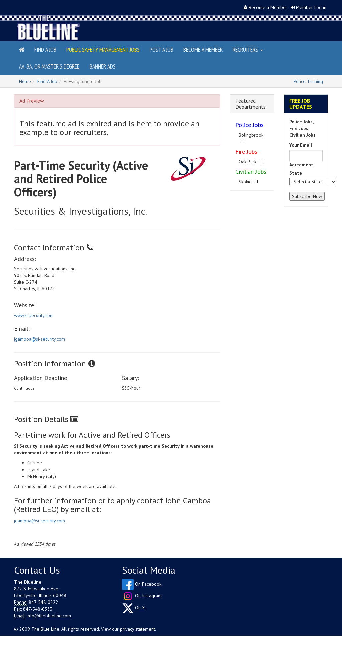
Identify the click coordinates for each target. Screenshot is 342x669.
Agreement (301, 165)
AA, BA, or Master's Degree (49, 66)
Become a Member (268, 7)
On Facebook (148, 584)
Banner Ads (103, 66)
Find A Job (47, 81)
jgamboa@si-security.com (39, 339)
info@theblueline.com (49, 616)
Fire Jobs (246, 151)
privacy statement (137, 629)
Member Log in (311, 7)
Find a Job (45, 49)
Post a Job (161, 49)
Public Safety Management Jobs (103, 49)
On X (140, 608)
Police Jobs (249, 125)
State (295, 173)
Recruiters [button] (248, 49)
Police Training (308, 81)
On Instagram (148, 596)
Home (25, 81)
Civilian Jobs (250, 171)
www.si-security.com (34, 315)
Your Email (300, 145)
